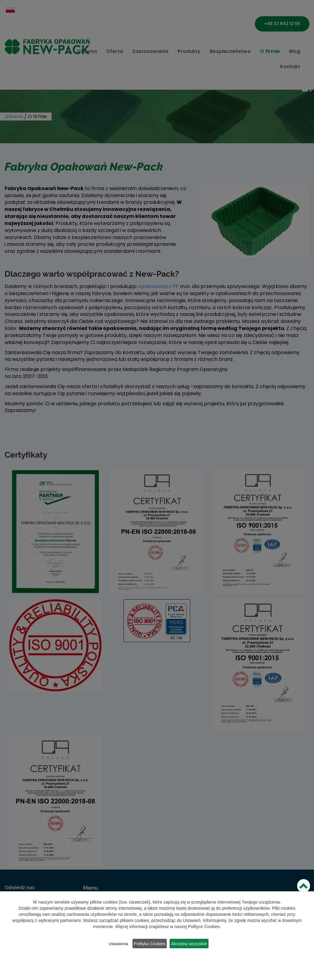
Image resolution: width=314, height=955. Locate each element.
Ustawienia (115, 944)
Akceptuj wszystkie (193, 944)
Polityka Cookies (150, 944)
